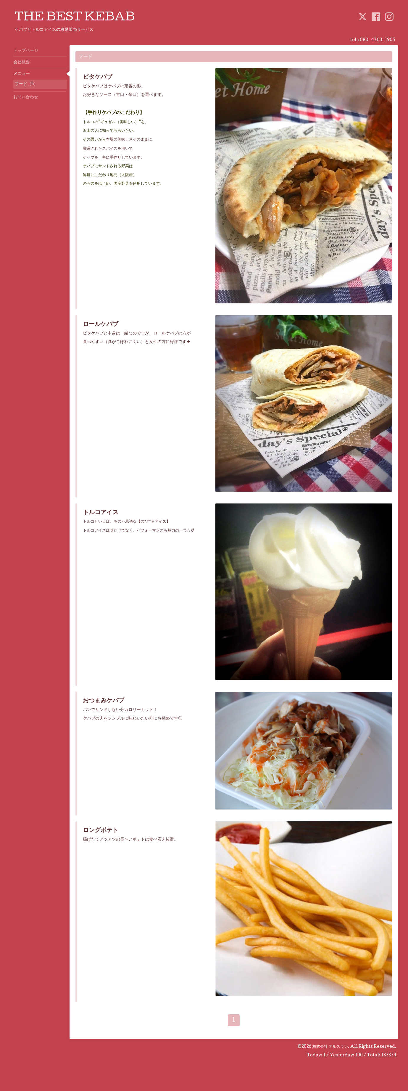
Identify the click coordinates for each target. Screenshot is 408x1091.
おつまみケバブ (103, 701)
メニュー (21, 74)
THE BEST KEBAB (75, 18)
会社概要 (21, 62)
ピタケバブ (97, 77)
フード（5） (26, 84)
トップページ (25, 51)
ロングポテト (100, 831)
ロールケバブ (100, 324)
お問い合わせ (25, 97)
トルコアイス (100, 513)
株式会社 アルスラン (330, 1047)
